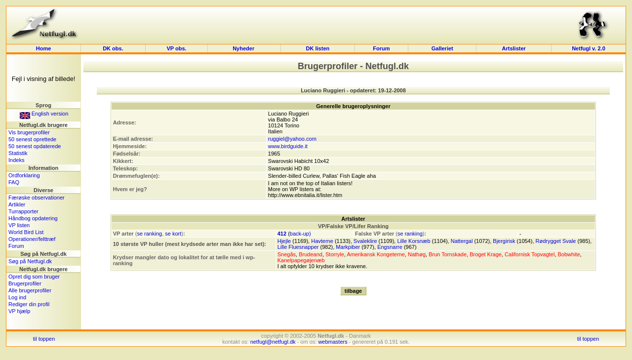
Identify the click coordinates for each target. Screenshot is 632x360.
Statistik (18, 153)
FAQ (13, 182)
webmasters (332, 342)
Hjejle (284, 241)
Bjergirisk (504, 241)
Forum (381, 48)
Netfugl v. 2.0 (588, 48)
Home (43, 48)
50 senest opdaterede (34, 146)
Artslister (514, 48)
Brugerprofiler (24, 283)
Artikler (16, 204)
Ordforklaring (24, 175)
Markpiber (348, 247)
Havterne (322, 241)
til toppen (44, 339)
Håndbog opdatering (33, 218)
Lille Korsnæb (413, 241)
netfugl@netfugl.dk (273, 342)
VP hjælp (19, 311)
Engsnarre (389, 247)
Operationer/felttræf (31, 239)
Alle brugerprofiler (29, 290)
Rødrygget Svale (556, 241)
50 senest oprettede (32, 139)
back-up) (300, 234)
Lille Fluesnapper (298, 247)
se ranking (149, 234)
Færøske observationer (36, 197)
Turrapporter (23, 211)
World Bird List (25, 232)
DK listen (318, 48)
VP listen (19, 225)
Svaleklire (365, 241)
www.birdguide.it (288, 146)
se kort (173, 234)
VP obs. (176, 48)
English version (44, 114)
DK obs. (113, 48)
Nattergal (462, 241)
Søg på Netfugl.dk (30, 261)
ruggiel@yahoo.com (292, 139)
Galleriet (442, 48)
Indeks (16, 160)
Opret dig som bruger (34, 277)
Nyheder (244, 48)
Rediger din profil (28, 304)
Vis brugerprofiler (29, 132)
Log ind (17, 297)
